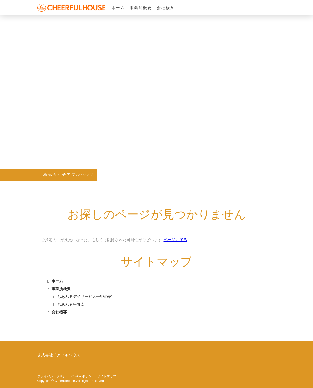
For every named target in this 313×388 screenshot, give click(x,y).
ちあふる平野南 (71, 304)
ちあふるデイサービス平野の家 (84, 297)
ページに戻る (175, 239)
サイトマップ (106, 376)
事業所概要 (141, 8)
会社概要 (165, 8)
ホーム (118, 8)
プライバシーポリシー (53, 376)
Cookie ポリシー (83, 376)
